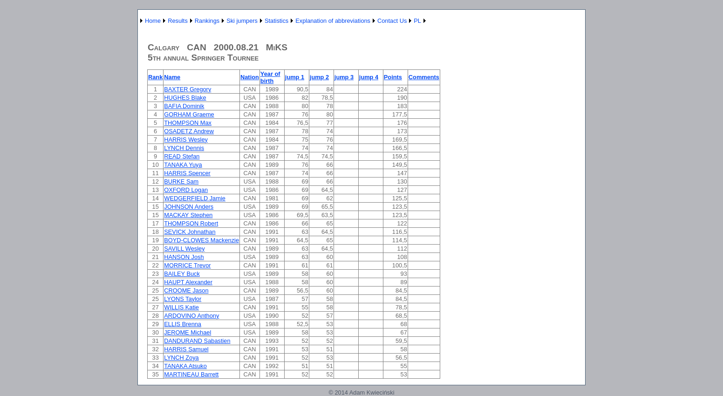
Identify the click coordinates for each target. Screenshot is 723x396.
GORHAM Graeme (189, 114)
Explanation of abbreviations (332, 20)
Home (153, 20)
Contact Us (392, 20)
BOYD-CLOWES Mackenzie (201, 240)
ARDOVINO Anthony (191, 315)
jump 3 (344, 77)
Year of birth (270, 77)
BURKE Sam (181, 181)
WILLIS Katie (181, 307)
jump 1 (294, 77)
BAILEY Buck (182, 273)
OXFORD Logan (186, 189)
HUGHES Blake (185, 97)
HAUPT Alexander (188, 282)
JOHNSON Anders (188, 206)
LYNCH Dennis (184, 147)
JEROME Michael (187, 332)
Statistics (276, 20)
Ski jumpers (242, 20)
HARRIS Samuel (186, 349)
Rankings (207, 20)
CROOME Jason (186, 290)
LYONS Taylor (182, 298)
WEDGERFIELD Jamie (194, 198)
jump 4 (368, 77)
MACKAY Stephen (188, 215)
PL (417, 20)
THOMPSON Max (187, 122)
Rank (155, 77)
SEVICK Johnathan (189, 231)
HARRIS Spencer (187, 173)
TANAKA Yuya (183, 164)
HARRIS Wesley (186, 139)
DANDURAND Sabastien (197, 340)
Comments (424, 77)
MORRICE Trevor (187, 265)
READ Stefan (181, 156)
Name (172, 77)
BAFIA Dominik (184, 105)
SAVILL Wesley (184, 248)
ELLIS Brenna (182, 324)
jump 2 (319, 77)
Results (178, 20)
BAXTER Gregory (187, 89)
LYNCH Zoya (181, 357)
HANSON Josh (184, 256)
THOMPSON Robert (191, 223)
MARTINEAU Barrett (191, 374)
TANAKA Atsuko (185, 365)
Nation (249, 77)
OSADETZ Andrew (189, 131)
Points (393, 77)
